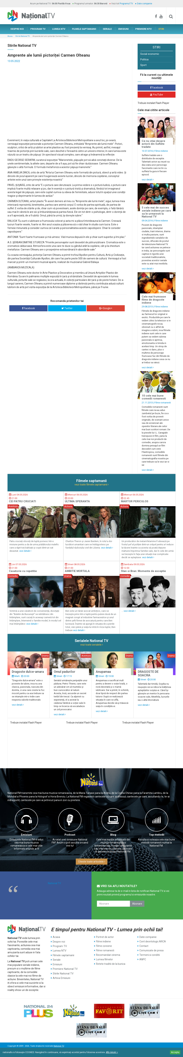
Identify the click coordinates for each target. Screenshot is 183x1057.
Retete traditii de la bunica (110, 963)
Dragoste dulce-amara (28, 671)
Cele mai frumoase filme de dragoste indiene (154, 299)
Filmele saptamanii (63, 954)
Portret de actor (105, 937)
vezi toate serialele (91, 644)
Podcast (70, 834)
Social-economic (149, 53)
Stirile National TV (22, 36)
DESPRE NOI (17, 29)
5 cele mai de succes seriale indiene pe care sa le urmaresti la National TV (156, 212)
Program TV (59, 946)
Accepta (175, 1052)
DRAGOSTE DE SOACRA (148, 673)
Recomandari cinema (108, 954)
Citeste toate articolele (91, 861)
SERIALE (107, 29)
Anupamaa (103, 671)
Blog (113, 834)
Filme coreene (104, 946)
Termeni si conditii (149, 954)
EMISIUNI (123, 29)
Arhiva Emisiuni (61, 977)
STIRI (161, 29)
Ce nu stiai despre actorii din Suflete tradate (153, 143)
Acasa (10, 36)
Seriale (57, 959)
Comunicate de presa (151, 950)
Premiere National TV (65, 968)
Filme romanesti (162, 402)
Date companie (144, 3)
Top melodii (156, 834)
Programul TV (126, 3)
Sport (143, 65)
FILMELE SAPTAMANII (84, 29)
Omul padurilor (64, 671)
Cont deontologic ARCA (152, 941)
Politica (144, 59)
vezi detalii (148, 179)
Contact (143, 946)
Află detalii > (112, 1052)
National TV (54, 883)
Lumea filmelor (104, 959)
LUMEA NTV (58, 29)
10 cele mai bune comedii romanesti (154, 397)
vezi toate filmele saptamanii (92, 484)
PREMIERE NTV (143, 29)
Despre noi (59, 941)
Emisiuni (26, 834)
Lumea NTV (59, 950)
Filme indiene (161, 151)
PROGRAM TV (38, 29)
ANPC (142, 959)
